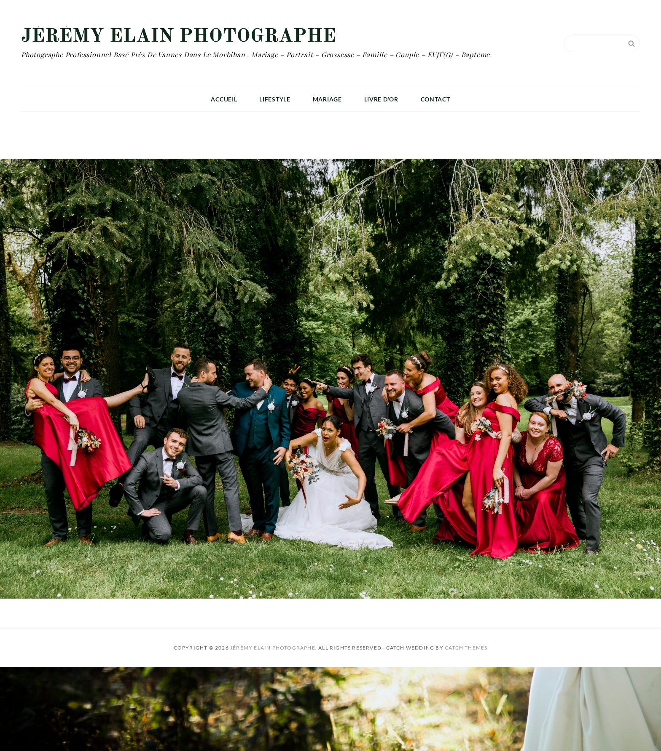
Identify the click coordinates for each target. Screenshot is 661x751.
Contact (435, 99)
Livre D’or (381, 99)
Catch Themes (466, 647)
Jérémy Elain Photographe (178, 36)
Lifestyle (274, 99)
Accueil (224, 99)
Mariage (327, 99)
